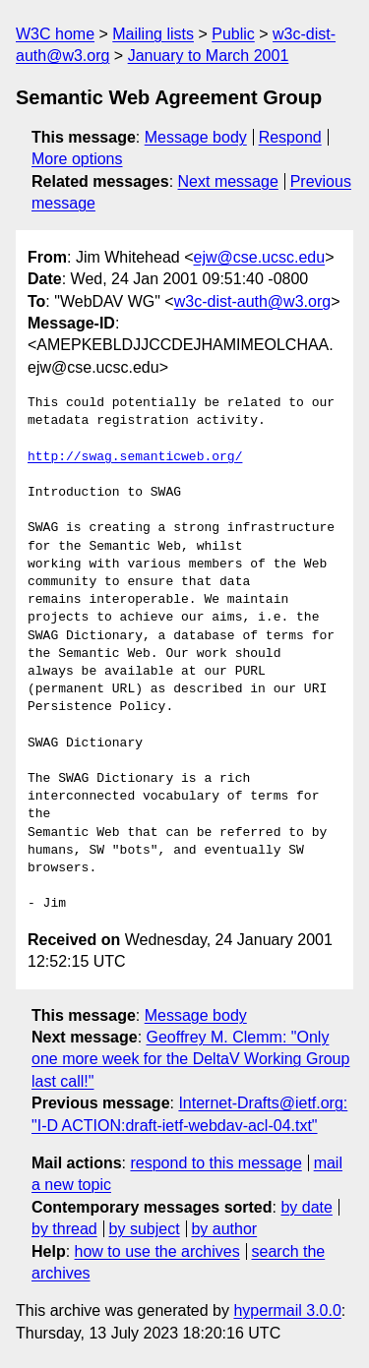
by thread (64, 1228)
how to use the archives (157, 1251)
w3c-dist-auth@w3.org (252, 301)
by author (224, 1228)
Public (233, 34)
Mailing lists (153, 34)
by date (306, 1207)
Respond (290, 137)
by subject (144, 1228)
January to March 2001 (208, 55)
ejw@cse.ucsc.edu (260, 257)
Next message (228, 181)
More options (77, 158)
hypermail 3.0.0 (286, 1310)
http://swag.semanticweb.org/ (135, 457)
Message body (196, 137)
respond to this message (215, 1163)
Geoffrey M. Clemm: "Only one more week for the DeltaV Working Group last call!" (190, 1059)
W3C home (55, 34)
